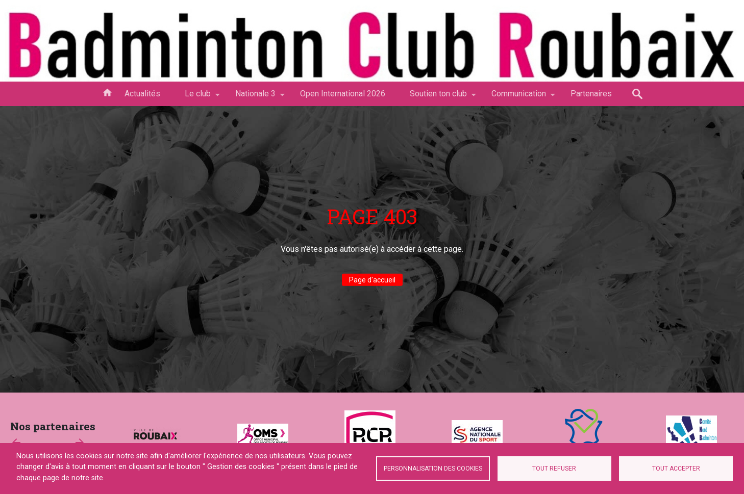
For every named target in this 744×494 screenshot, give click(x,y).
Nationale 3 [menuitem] (255, 97)
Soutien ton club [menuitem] (438, 97)
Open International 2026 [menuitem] (342, 93)
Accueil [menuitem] (107, 92)
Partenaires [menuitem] (591, 93)
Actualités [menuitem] (142, 93)
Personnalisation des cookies (433, 468)
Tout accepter (676, 468)
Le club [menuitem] (197, 97)
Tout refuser (554, 468)
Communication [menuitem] (518, 97)
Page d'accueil (372, 280)
